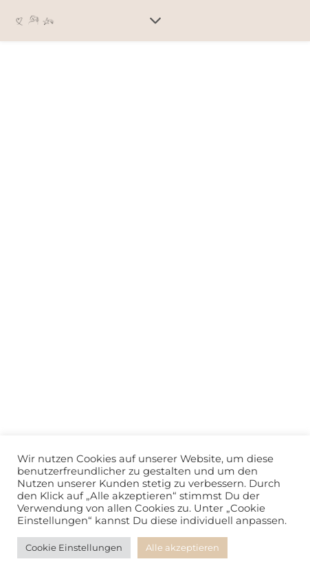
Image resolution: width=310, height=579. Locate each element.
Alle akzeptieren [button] (182, 547)
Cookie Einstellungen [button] (73, 547)
